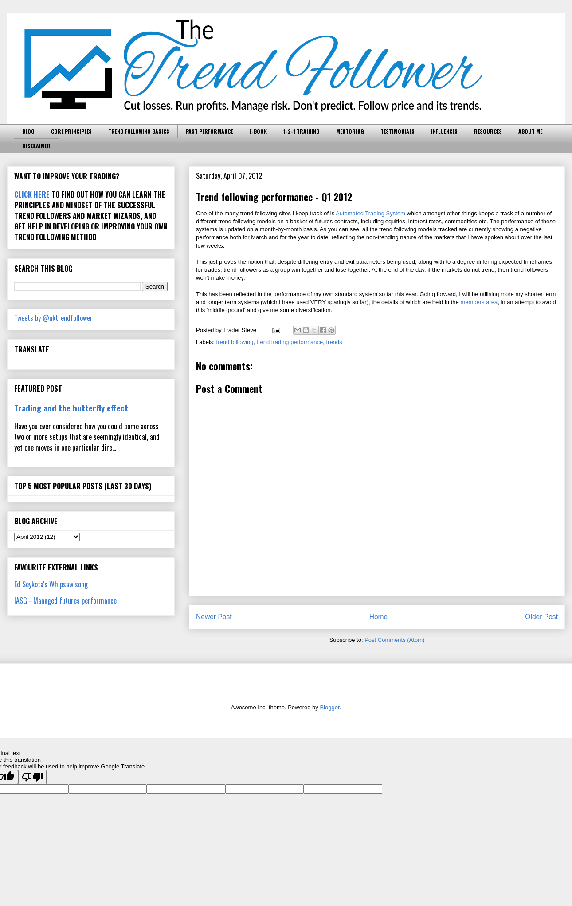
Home (378, 617)
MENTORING (350, 131)
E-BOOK (258, 131)
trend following (235, 342)
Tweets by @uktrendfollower (53, 318)
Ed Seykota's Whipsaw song (51, 584)
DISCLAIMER (36, 146)
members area (479, 302)
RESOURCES (488, 131)
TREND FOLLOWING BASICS (138, 131)
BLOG (28, 131)
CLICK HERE (32, 194)
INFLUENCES (444, 131)
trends (334, 342)
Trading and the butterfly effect (71, 408)
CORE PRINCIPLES (71, 131)
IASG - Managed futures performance (65, 600)
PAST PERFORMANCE (209, 131)
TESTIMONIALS (397, 131)
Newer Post (214, 617)
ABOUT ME (530, 131)
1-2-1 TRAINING (301, 131)
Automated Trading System (370, 213)
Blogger (329, 707)
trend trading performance (290, 342)
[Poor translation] (32, 777)
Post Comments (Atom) (394, 640)
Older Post (541, 617)
